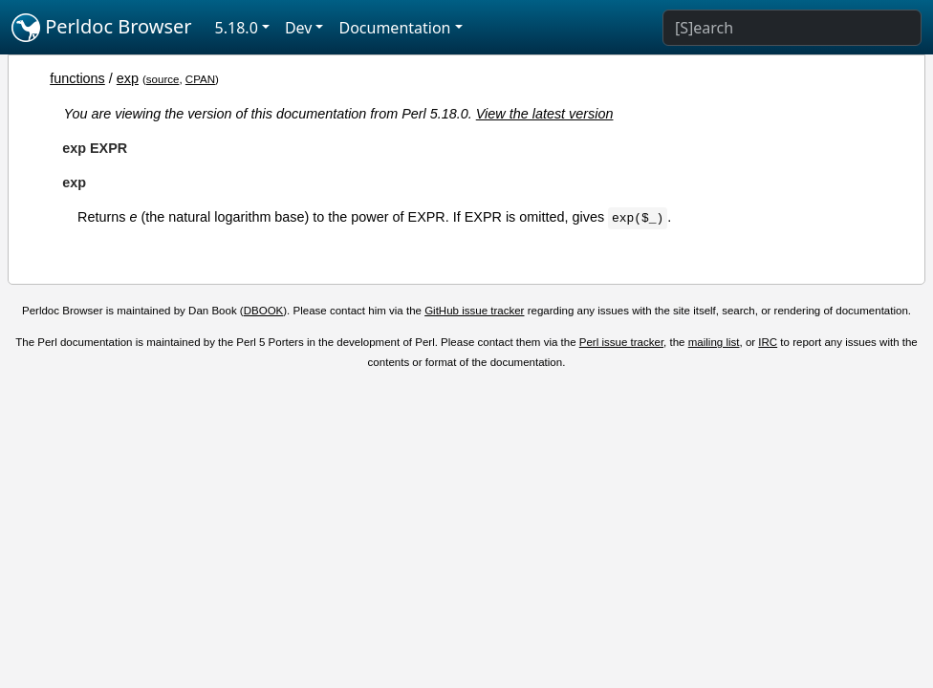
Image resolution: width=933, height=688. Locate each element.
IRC (767, 342)
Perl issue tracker (621, 342)
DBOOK (264, 310)
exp (128, 78)
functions (77, 78)
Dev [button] (299, 27)
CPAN (200, 79)
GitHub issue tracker (474, 310)
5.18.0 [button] (236, 27)
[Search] (792, 28)
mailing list (714, 342)
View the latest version (545, 113)
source (163, 79)
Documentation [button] (394, 27)
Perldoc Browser (101, 27)
